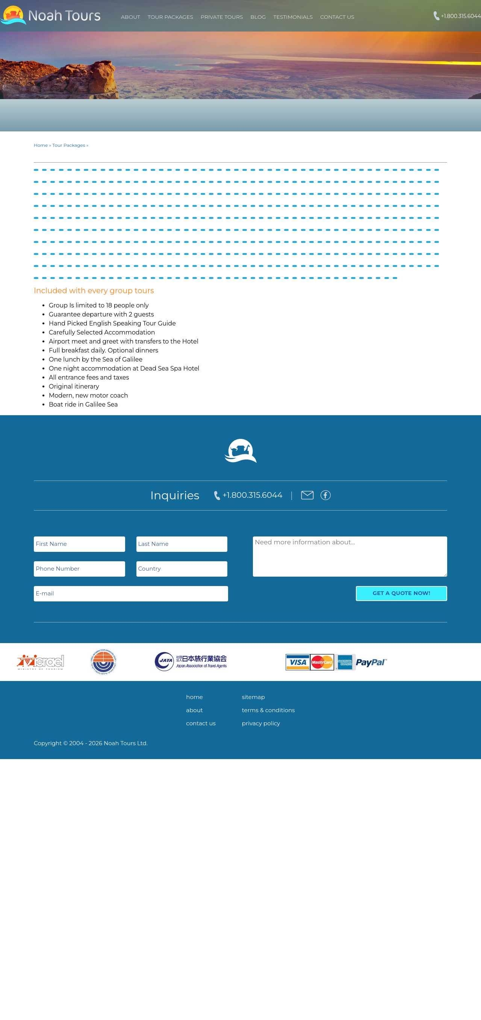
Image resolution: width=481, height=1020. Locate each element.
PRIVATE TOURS (222, 17)
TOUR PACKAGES (170, 17)
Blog (258, 17)
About (130, 17)
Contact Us (337, 17)
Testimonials (293, 17)
